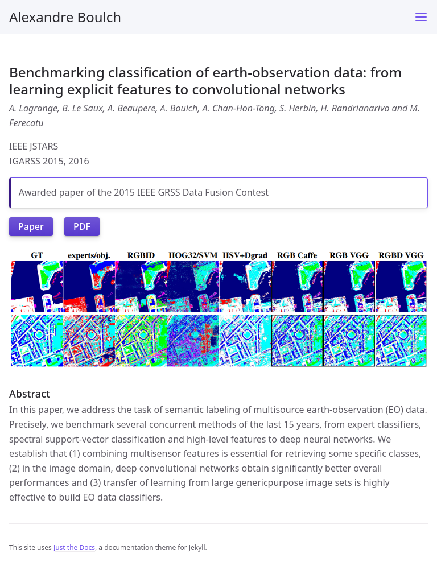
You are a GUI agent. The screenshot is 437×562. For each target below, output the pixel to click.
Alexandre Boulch (65, 16)
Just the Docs (74, 547)
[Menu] (421, 17)
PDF (81, 226)
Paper (31, 226)
